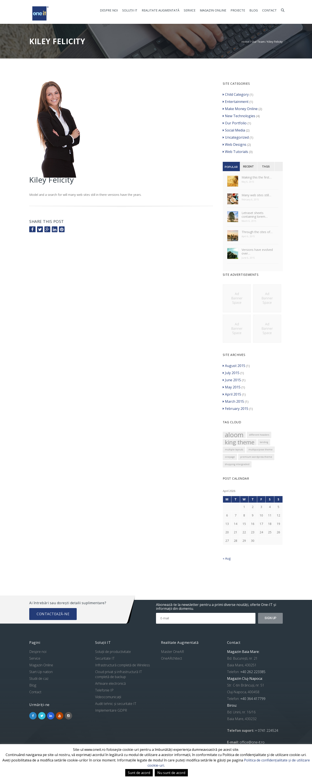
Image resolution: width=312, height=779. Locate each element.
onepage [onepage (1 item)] (230, 456)
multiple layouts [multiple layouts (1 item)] (234, 449)
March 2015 (233, 401)
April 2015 (232, 394)
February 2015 (235, 408)
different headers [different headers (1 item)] (259, 434)
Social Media (234, 130)
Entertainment (236, 101)
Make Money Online (240, 108)
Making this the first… (257, 177)
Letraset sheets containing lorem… (255, 214)
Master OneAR (172, 651)
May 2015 (231, 387)
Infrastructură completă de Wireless (122, 665)
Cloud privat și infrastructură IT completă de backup (118, 674)
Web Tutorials (235, 151)
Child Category (236, 94)
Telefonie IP (104, 690)
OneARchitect (171, 658)
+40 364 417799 (252, 698)
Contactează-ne (53, 614)
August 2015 (234, 365)
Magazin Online (213, 10)
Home (245, 42)
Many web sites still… (256, 195)
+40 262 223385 (252, 671)
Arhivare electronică (110, 683)
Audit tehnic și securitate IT (115, 703)
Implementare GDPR (111, 710)
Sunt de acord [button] (139, 772)
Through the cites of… (257, 232)
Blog (253, 10)
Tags (266, 166)
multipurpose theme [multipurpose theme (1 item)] (261, 449)
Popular (231, 167)
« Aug (227, 558)
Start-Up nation (41, 671)
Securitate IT (105, 658)
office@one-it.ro (252, 742)
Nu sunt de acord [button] (171, 772)
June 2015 (232, 380)
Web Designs (234, 144)
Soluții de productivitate (113, 651)
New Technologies (239, 116)
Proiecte (238, 10)
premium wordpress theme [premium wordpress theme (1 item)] (256, 456)
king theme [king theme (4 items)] (239, 442)
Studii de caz (39, 678)
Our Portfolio (235, 123)
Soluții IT (129, 10)
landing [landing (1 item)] (264, 442)
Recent (248, 166)
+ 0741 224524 (266, 730)
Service (189, 10)
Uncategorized (236, 137)
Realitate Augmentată (160, 10)
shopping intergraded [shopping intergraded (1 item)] (237, 464)
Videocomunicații (108, 697)
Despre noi (109, 10)
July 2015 (231, 372)
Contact (269, 10)
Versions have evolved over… (257, 251)
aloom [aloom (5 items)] (234, 435)
